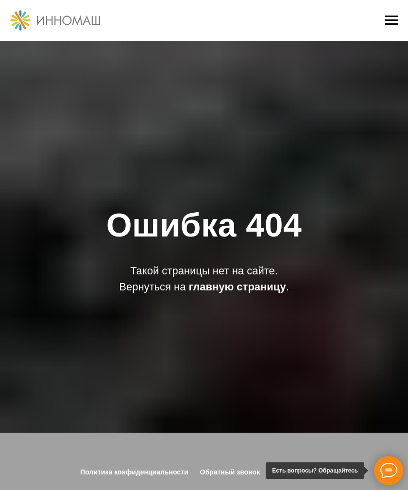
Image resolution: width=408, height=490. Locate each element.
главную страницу (237, 287)
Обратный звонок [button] (230, 472)
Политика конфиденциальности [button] (134, 472)
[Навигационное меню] (391, 20)
